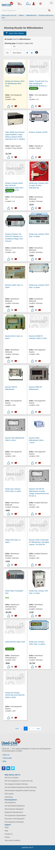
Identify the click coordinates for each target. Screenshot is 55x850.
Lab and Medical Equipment (15, 806)
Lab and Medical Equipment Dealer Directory (21, 787)
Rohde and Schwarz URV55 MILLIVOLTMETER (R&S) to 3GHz (15, 695)
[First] (17, 729)
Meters (22, 15)
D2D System (9, 794)
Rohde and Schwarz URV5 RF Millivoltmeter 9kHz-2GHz (14, 83)
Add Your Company (12, 777)
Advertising (9, 797)
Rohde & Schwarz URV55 (38, 132)
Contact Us (9, 834)
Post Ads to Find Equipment (15, 819)
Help (6, 831)
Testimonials (7, 758)
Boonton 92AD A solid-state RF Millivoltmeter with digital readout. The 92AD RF (39, 542)
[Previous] (22, 729)
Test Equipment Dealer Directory (16, 784)
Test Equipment (10, 802)
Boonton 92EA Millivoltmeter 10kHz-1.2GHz (36, 440)
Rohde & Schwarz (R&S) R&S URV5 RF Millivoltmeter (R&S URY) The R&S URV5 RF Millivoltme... (14, 187)
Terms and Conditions (12, 840)
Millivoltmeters (32, 15)
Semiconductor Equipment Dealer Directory (20, 790)
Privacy (7, 837)
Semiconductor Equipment (14, 809)
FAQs (7, 827)
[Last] (38, 729)
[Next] (33, 729)
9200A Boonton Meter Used (15, 642)
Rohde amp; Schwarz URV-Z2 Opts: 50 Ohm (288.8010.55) (39, 185)
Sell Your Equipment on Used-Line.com (19, 781)
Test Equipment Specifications (15, 815)
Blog (4, 761)
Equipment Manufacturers (14, 812)
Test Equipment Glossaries (14, 822)
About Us (6, 755)
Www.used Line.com (10, 15)
